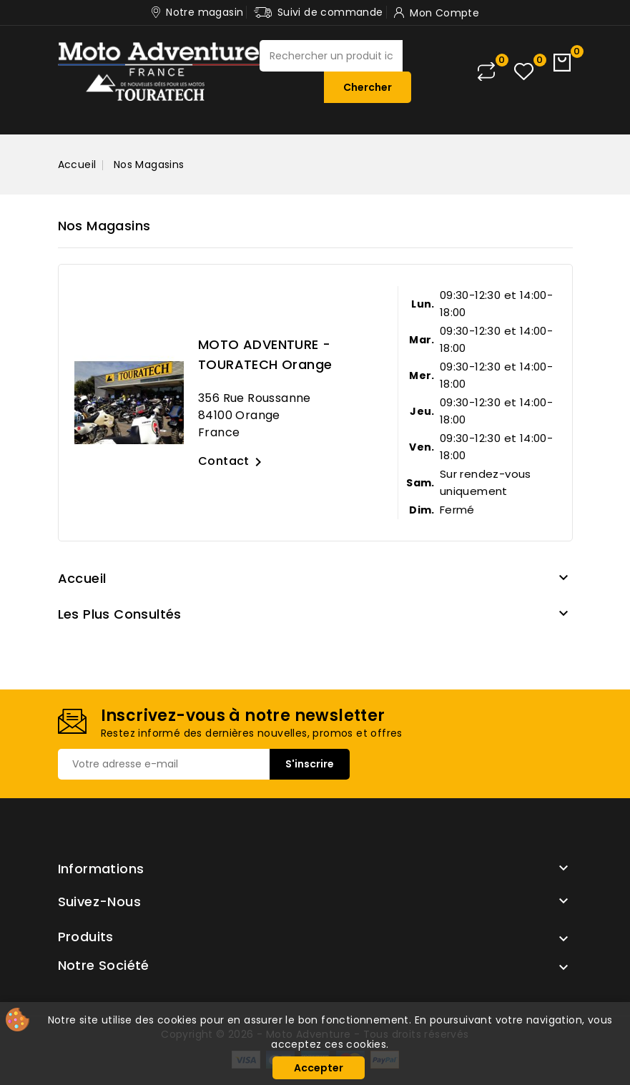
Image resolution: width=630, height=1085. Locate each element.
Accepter (318, 1068)
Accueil (82, 578)
